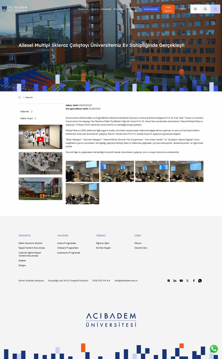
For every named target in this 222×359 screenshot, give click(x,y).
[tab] (195, 9)
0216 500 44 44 (101, 280)
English (182, 8)
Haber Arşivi (26, 118)
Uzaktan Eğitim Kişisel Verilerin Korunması (30, 254)
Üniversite (83, 9)
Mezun (138, 243)
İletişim (22, 265)
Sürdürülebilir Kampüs (133, 9)
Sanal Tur (49, 195)
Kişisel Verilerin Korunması (32, 247)
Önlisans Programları (67, 247)
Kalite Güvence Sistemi (30, 243)
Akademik (106, 9)
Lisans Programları (66, 243)
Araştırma (118, 9)
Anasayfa (19, 97)
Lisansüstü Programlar (68, 252)
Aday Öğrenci (168, 9)
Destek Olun (141, 247)
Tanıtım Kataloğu (49, 170)
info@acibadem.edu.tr (126, 280)
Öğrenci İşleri (102, 243)
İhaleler (22, 260)
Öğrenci (95, 9)
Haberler (29, 97)
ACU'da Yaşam (103, 247)
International (150, 9)
